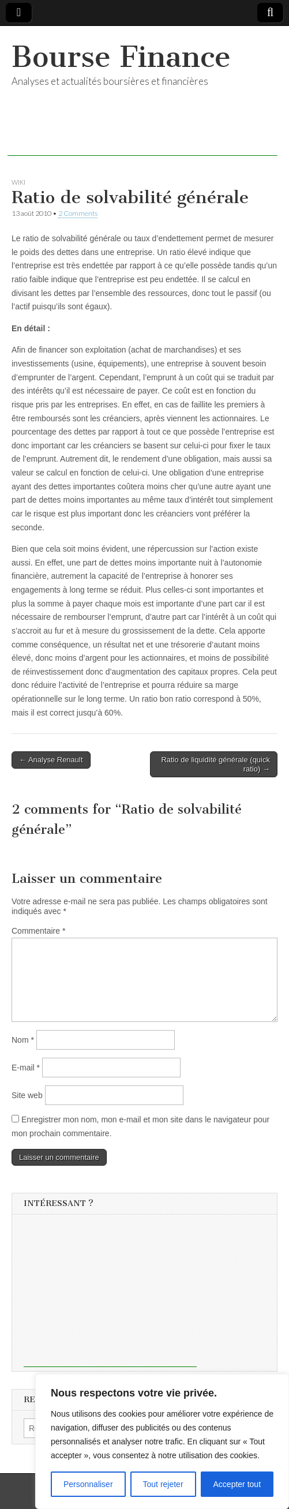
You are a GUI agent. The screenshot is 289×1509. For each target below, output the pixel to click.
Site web (27, 1095)
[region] (162, 1441)
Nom (23, 1039)
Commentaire (38, 930)
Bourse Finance (121, 56)
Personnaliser (88, 1484)
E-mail (26, 1067)
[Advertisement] (142, 138)
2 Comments (77, 213)
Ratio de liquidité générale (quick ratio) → (215, 764)
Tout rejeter (163, 1484)
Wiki (18, 182)
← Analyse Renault (51, 759)
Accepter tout (237, 1484)
